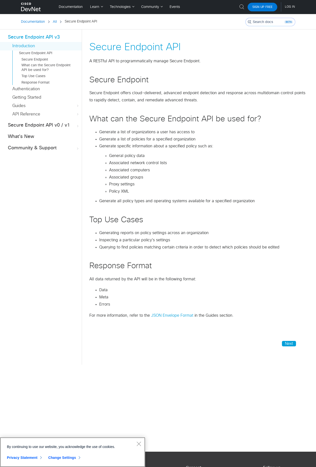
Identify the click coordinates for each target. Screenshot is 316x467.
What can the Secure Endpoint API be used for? (46, 67)
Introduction (23, 46)
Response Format (35, 82)
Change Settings (62, 458)
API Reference (45, 114)
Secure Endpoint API (35, 53)
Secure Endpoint (34, 59)
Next (289, 344)
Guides (45, 106)
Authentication (26, 89)
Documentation (33, 21)
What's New (21, 136)
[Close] (138, 443)
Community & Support (43, 148)
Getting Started (26, 97)
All (55, 21)
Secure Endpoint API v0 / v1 (43, 125)
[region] (72, 452)
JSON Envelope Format (172, 315)
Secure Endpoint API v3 (34, 37)
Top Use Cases (33, 76)
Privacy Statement (22, 458)
